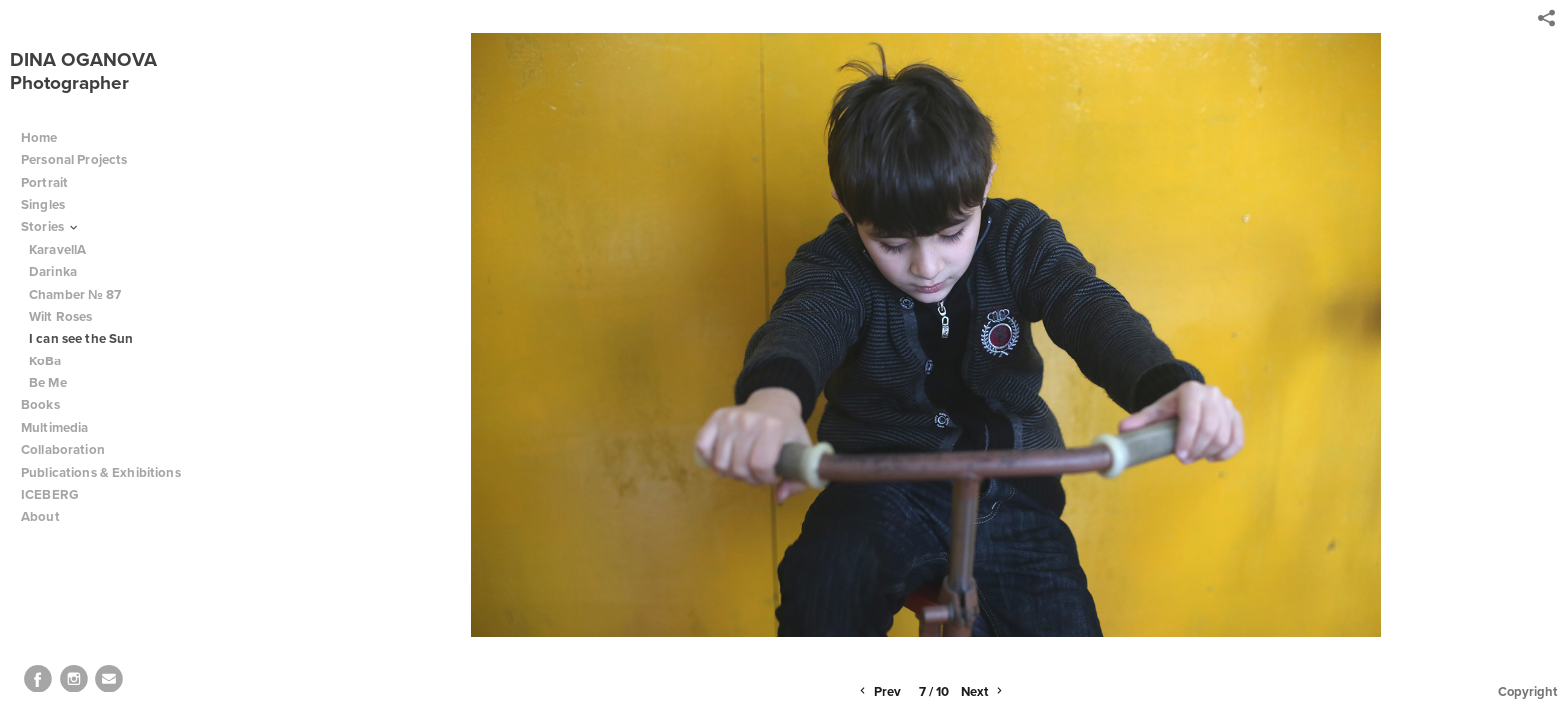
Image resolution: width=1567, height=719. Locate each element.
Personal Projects (82, 159)
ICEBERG (50, 494)
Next (983, 692)
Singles (43, 204)
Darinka (53, 271)
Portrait (44, 182)
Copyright (1527, 691)
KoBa (45, 361)
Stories (50, 226)
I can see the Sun (81, 338)
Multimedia (54, 427)
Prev (878, 692)
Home (39, 137)
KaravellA (57, 249)
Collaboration (71, 449)
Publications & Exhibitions (101, 472)
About (48, 516)
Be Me (48, 382)
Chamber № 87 (75, 294)
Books (48, 404)
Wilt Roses (60, 316)
